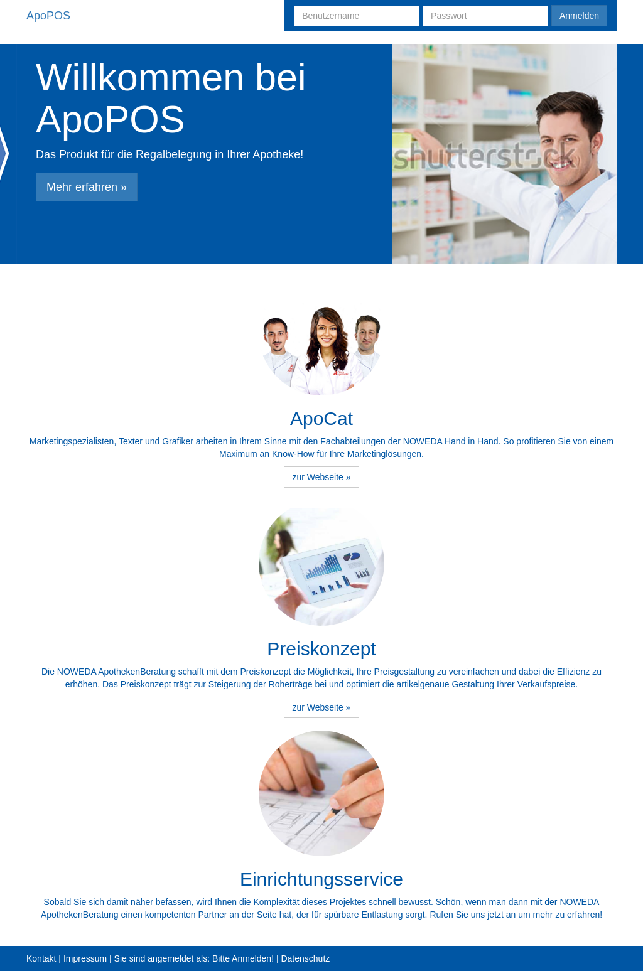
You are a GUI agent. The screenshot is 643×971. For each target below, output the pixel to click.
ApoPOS (48, 15)
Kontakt (41, 958)
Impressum (85, 958)
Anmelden (579, 16)
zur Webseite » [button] (321, 477)
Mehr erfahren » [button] (86, 187)
